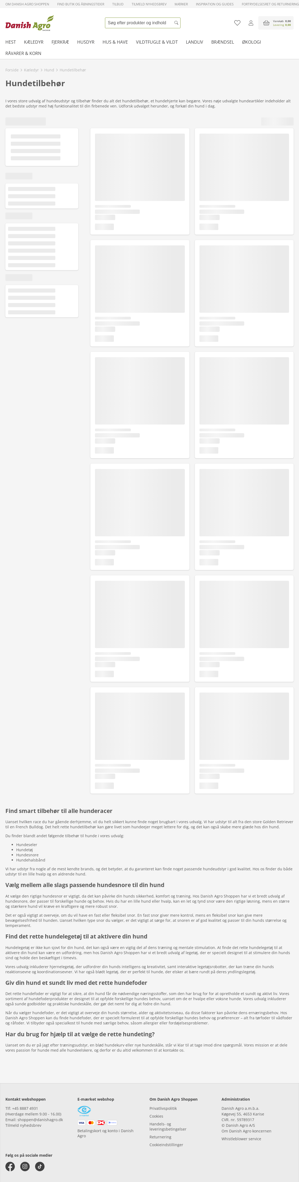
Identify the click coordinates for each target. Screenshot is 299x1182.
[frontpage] (29, 23)
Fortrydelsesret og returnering (270, 4)
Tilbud (118, 4)
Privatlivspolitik (163, 1108)
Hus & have (115, 42)
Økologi (251, 42)
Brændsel (222, 42)
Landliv (194, 42)
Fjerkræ (60, 42)
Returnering (160, 1136)
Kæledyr (33, 42)
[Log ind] (251, 23)
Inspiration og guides (215, 4)
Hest (10, 42)
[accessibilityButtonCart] (276, 23)
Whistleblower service (241, 1138)
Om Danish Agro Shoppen (27, 4)
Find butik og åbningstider (80, 4)
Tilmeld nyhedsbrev (149, 4)
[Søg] (176, 23)
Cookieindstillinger (166, 1144)
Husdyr (85, 42)
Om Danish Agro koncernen (246, 1131)
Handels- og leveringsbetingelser (168, 1126)
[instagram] (25, 1166)
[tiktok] (40, 1166)
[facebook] (10, 1166)
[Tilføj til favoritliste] (237, 23)
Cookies (156, 1116)
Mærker (181, 4)
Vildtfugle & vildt (157, 42)
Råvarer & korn (23, 53)
